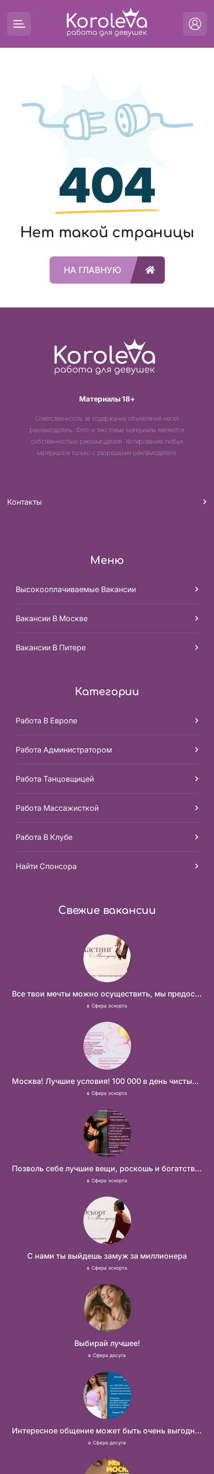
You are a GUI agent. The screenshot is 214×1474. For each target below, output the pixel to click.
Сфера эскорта (109, 1005)
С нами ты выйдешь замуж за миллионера (107, 1256)
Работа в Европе (46, 720)
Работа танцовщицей (55, 779)
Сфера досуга (109, 1355)
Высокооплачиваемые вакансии (76, 589)
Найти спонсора (46, 866)
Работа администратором (64, 749)
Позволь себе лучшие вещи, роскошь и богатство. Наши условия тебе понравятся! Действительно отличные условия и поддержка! (107, 1168)
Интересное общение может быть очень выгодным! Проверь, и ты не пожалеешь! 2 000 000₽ (107, 1430)
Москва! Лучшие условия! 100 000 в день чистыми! (107, 1081)
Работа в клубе (44, 837)
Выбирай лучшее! (107, 1343)
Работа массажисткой (57, 808)
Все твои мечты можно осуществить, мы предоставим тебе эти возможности (107, 993)
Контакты (24, 502)
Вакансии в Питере (51, 647)
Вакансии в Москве (52, 618)
